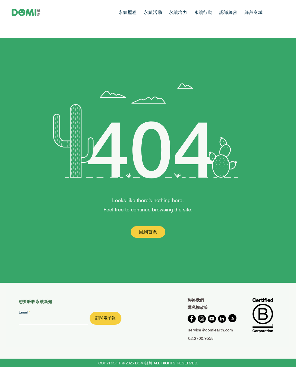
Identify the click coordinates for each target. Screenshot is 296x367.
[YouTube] (212, 319)
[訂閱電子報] (105, 318)
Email (23, 312)
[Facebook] (192, 319)
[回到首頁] (148, 232)
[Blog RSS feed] (232, 318)
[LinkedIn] (222, 319)
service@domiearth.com (210, 330)
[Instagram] (202, 319)
